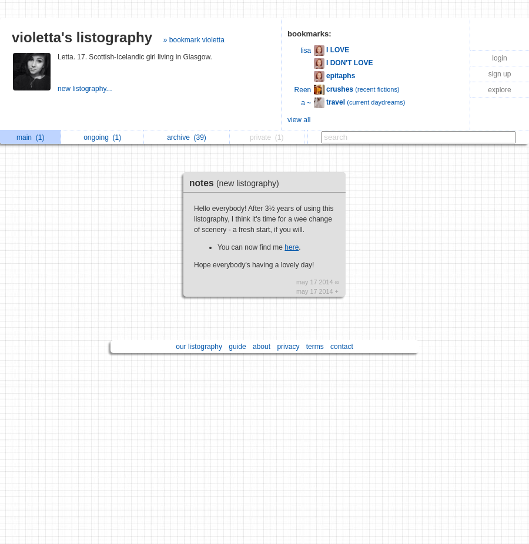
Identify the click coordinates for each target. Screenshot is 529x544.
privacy (288, 346)
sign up (499, 74)
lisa (305, 50)
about (261, 346)
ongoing (102, 137)
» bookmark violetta (194, 40)
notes (237, 183)
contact (341, 346)
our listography (199, 346)
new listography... (86, 89)
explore (499, 90)
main (30, 137)
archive (186, 137)
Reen (303, 90)
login (499, 58)
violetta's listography (82, 37)
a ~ (306, 103)
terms (315, 346)
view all (298, 120)
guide (237, 346)
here (291, 247)
